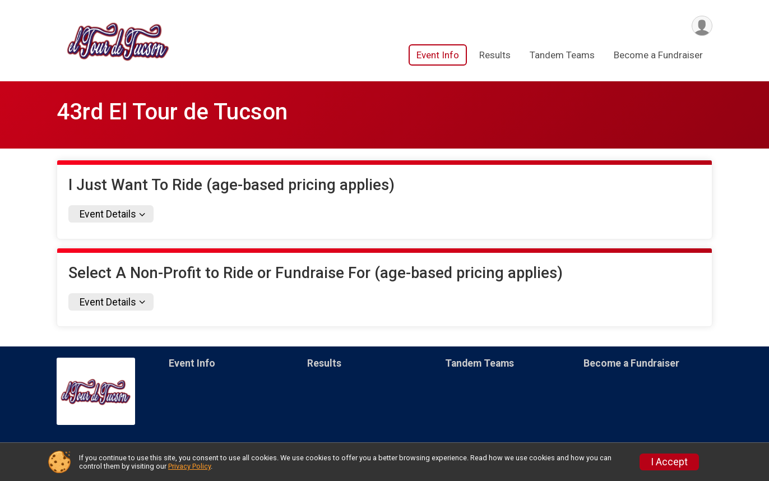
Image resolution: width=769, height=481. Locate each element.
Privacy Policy (189, 466)
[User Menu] (702, 26)
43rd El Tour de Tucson (172, 112)
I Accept (669, 462)
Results (495, 55)
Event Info (437, 55)
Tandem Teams (562, 55)
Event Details (108, 214)
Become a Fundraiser (658, 55)
